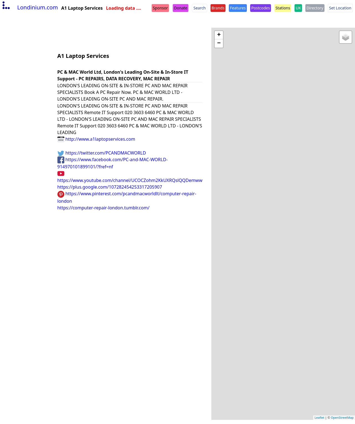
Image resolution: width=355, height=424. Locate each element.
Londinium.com (29, 7)
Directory (314, 8)
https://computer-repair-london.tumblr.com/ (103, 208)
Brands (218, 8)
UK (298, 8)
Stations (282, 8)
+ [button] (219, 35)
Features (238, 8)
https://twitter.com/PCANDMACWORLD (101, 153)
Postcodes (260, 8)
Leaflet (319, 417)
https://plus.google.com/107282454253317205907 (109, 187)
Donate (180, 8)
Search (199, 8)
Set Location (340, 8)
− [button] (219, 43)
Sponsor (160, 8)
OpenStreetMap (342, 417)
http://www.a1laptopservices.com (96, 139)
